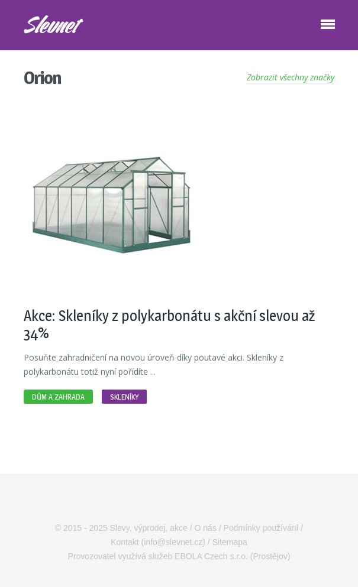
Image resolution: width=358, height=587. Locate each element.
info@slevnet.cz (173, 542)
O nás (206, 528)
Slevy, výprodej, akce (149, 528)
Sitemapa (229, 542)
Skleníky (124, 396)
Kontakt (124, 542)
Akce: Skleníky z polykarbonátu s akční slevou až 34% (169, 324)
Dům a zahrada (58, 396)
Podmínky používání (261, 528)
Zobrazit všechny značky (290, 77)
